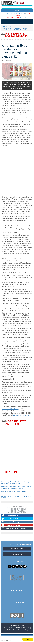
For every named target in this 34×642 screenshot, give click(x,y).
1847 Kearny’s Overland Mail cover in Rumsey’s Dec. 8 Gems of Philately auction (15, 482)
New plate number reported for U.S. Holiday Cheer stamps (16, 497)
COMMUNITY (13, 625)
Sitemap (28, 628)
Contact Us (10, 628)
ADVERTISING (14, 13)
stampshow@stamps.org (21, 415)
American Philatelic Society (10, 409)
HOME (5, 27)
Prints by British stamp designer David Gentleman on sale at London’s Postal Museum (16, 487)
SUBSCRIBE (7, 13)
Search (17, 10)
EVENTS (22, 625)
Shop (4, 628)
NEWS (11, 27)
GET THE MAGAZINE (17, 549)
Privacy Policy (20, 628)
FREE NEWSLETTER (17, 554)
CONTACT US (22, 13)
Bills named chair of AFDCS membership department (13, 492)
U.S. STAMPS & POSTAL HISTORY (15, 29)
